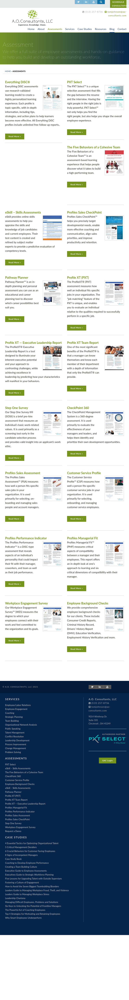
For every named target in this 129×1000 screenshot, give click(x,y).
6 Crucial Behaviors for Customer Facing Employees (30, 851)
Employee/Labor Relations (18, 705)
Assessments (55, 29)
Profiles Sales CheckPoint (84, 212)
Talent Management (14, 732)
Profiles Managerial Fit (82, 538)
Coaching (9, 713)
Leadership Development (17, 740)
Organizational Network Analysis (21, 724)
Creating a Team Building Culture (21, 866)
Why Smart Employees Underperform (23, 917)
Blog (111, 29)
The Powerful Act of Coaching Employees (25, 910)
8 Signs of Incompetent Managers (21, 855)
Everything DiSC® (17, 82)
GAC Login (107, 760)
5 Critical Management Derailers (21, 847)
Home (31, 29)
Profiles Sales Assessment (22, 473)
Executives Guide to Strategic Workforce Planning (29, 874)
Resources (100, 29)
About (41, 29)
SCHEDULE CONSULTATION (119, 4)
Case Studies (85, 29)
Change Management (15, 748)
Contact (122, 29)
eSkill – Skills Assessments (23, 212)
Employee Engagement (16, 709)
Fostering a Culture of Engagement (22, 882)
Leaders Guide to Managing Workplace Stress (27, 894)
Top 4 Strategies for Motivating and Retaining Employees (32, 914)
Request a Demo (13, 831)
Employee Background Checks (87, 603)
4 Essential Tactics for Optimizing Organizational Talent (31, 843)
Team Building (12, 720)
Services (69, 29)
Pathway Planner (16, 277)
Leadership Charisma (15, 898)
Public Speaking (12, 728)
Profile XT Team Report (83, 343)
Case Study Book (13, 859)
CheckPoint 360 (78, 408)
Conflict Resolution (14, 736)
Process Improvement (15, 744)
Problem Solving (13, 752)
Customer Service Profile (84, 473)
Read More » (15, 136)
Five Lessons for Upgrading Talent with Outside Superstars (33, 878)
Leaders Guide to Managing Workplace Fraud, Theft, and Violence (37, 890)
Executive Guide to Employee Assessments (26, 870)
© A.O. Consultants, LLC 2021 (20, 686)
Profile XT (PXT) (78, 277)
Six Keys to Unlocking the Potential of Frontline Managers (33, 906)
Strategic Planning (14, 717)
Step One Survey (16, 408)
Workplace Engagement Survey (26, 603)
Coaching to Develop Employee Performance (27, 863)
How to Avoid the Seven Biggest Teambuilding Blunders (32, 886)
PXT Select (74, 82)
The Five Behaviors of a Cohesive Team (93, 147)
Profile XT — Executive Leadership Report (33, 343)
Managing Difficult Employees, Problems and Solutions (31, 902)
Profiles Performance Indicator (26, 538)
